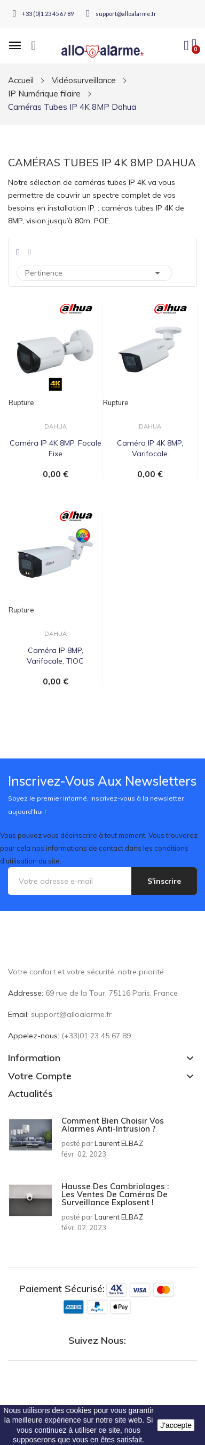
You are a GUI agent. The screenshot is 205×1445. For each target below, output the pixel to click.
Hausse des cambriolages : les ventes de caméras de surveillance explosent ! (115, 1194)
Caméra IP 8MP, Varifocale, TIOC (55, 655)
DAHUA (55, 427)
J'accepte (176, 1425)
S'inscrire (164, 881)
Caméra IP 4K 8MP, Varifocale (150, 448)
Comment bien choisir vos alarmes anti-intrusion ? (112, 1125)
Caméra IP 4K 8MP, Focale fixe (55, 448)
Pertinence (94, 273)
